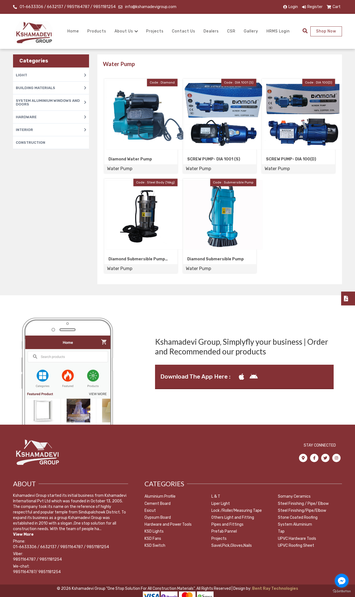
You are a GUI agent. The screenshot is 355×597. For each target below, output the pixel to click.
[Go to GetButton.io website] (342, 591)
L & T (215, 496)
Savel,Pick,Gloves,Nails (231, 545)
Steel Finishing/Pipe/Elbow (302, 510)
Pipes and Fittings (227, 524)
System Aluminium (295, 524)
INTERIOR (51, 130)
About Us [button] (126, 31)
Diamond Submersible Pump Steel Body (136, 259)
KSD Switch (154, 545)
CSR (231, 31)
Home (73, 31)
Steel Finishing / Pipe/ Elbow (303, 503)
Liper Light (220, 503)
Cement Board (157, 503)
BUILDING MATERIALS (51, 88)
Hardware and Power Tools (168, 524)
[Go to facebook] (342, 581)
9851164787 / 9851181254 (37, 559)
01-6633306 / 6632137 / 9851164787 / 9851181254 (68, 6)
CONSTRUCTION (30, 142)
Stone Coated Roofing (298, 517)
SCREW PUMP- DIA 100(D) (291, 159)
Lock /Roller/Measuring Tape (236, 510)
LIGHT (51, 75)
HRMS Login (278, 31)
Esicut (150, 510)
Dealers (211, 31)
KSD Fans (152, 538)
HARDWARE (51, 117)
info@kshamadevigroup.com (150, 6)
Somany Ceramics (294, 496)
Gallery (251, 31)
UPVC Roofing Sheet (296, 545)
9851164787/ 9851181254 (37, 572)
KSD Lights (154, 531)
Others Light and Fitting (232, 517)
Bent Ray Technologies (274, 588)
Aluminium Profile (160, 496)
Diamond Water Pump (130, 159)
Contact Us (183, 31)
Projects (155, 31)
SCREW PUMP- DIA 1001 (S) (213, 159)
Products (96, 31)
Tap (281, 531)
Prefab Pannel (224, 531)
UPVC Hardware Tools (297, 538)
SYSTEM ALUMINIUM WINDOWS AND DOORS (51, 102)
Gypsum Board (157, 517)
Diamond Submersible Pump (215, 259)
